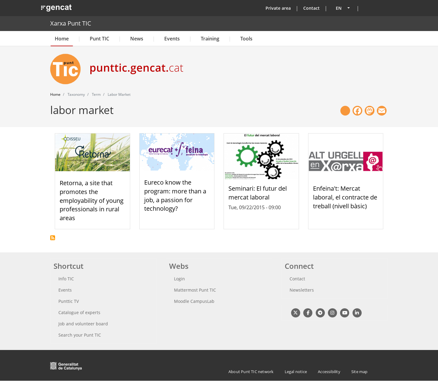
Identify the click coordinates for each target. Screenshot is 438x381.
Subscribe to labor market (52, 237)
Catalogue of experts (79, 312)
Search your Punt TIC (79, 335)
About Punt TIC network (250, 371)
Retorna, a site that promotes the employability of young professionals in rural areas (91, 200)
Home (62, 38)
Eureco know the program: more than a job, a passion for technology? (175, 195)
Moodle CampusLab (194, 301)
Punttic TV (68, 301)
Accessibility (329, 371)
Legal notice (296, 371)
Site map (359, 371)
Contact (311, 8)
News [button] (136, 38)
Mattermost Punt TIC (195, 290)
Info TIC (66, 279)
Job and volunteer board (83, 324)
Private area (278, 8)
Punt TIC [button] (99, 38)
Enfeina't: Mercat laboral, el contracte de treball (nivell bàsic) (345, 197)
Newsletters (302, 290)
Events (172, 38)
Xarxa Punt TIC (70, 23)
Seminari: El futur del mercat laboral (257, 192)
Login (179, 279)
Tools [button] (246, 38)
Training (210, 38)
